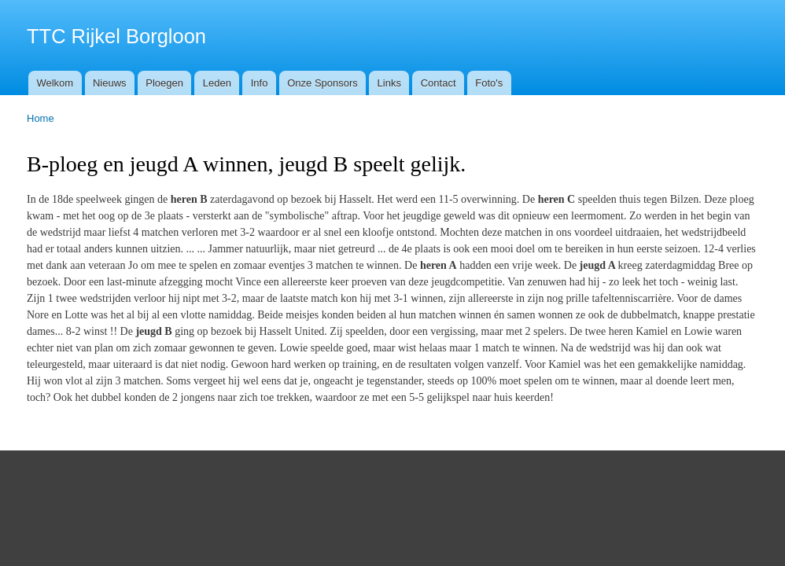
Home (40, 118)
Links (389, 83)
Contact (438, 83)
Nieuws (110, 83)
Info (259, 83)
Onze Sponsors (322, 83)
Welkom (54, 83)
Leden (217, 83)
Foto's (489, 83)
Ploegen (164, 83)
